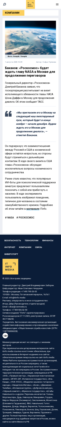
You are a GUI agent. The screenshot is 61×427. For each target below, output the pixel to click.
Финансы (47, 240)
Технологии (31, 240)
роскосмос (26, 217)
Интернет (9, 247)
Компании (12, 12)
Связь (38, 247)
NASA (10, 217)
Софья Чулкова (49, 62)
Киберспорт (11, 254)
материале (32, 208)
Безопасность (12, 240)
